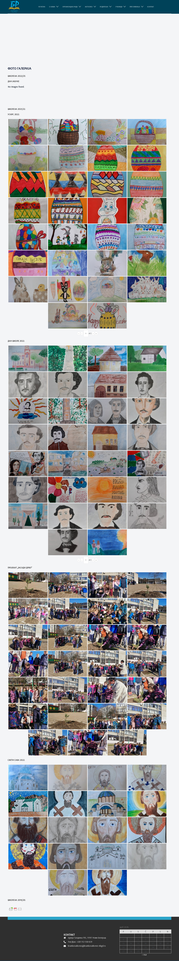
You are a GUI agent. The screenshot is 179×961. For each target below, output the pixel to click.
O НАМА (52, 7)
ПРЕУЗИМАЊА (135, 7)
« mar (144, 954)
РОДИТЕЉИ (104, 7)
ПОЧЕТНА (41, 7)
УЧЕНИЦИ (118, 7)
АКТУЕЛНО (89, 7)
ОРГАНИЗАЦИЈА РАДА (70, 7)
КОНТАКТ (150, 7)
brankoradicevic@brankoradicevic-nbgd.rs (87, 945)
